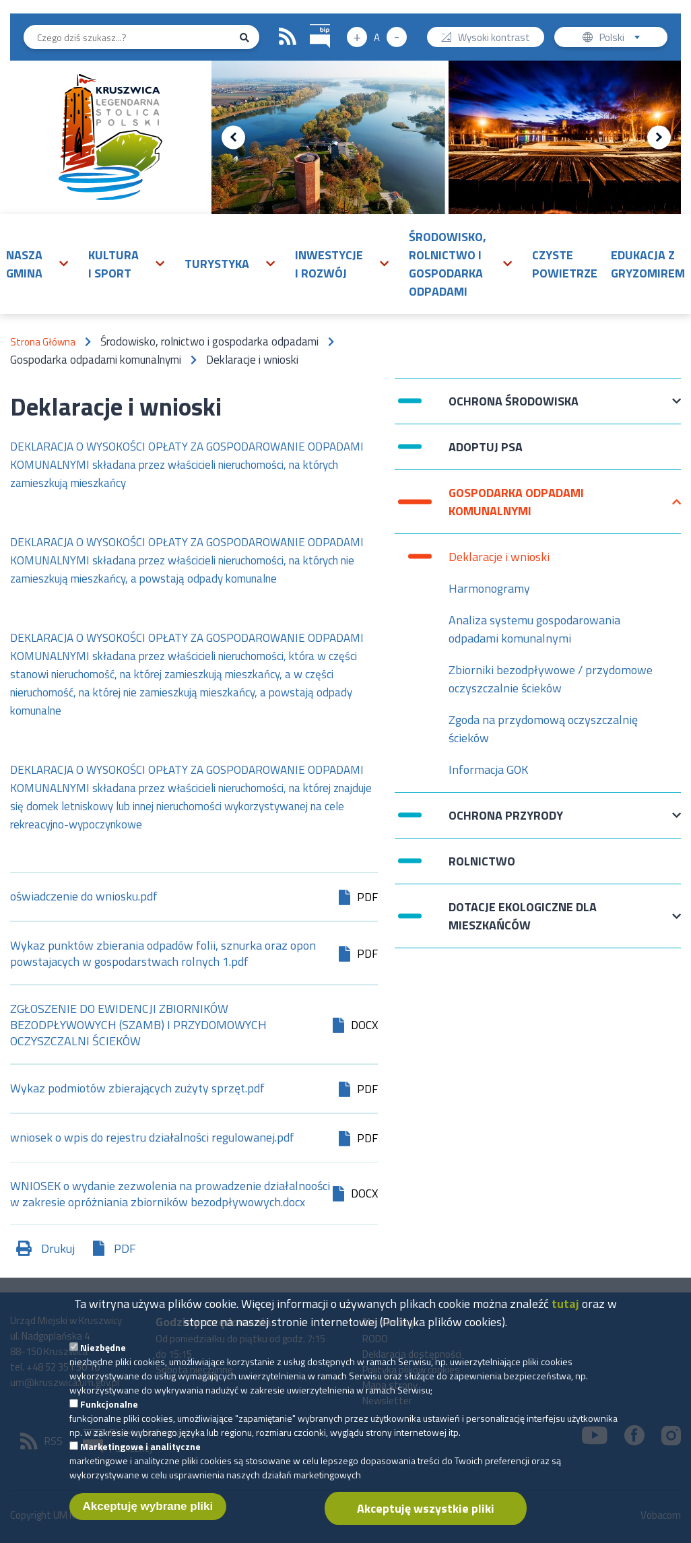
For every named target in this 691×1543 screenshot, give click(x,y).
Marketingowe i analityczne (140, 1450)
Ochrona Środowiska (514, 408)
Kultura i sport (113, 264)
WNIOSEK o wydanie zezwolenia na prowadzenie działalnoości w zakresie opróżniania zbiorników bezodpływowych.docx (170, 1194)
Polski (622, 39)
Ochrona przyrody (506, 822)
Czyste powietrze (564, 264)
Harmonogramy (489, 588)
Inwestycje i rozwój (329, 264)
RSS (287, 37)
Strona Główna (42, 342)
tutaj (565, 1308)
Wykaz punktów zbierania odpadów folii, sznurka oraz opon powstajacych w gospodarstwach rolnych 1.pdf (163, 954)
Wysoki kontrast (494, 39)
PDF (125, 1248)
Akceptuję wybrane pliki (148, 1510)
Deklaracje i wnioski (499, 557)
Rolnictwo (482, 861)
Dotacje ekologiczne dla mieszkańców (523, 916)
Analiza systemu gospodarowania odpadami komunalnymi (534, 629)
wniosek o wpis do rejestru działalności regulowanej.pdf (152, 1138)
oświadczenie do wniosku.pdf (84, 897)
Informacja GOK (488, 769)
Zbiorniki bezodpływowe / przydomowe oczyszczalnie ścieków (551, 679)
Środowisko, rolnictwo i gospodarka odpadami (447, 264)
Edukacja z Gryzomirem (648, 264)
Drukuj (58, 1248)
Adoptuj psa (486, 453)
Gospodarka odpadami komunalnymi (516, 502)
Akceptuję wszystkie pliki (425, 1512)
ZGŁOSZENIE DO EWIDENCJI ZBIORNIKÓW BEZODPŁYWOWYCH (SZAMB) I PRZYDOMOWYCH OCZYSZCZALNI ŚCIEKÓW (138, 1025)
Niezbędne (103, 1351)
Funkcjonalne (109, 1408)
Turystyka (217, 264)
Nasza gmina (24, 264)
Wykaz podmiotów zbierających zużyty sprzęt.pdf (137, 1089)
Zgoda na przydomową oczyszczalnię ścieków (543, 729)
